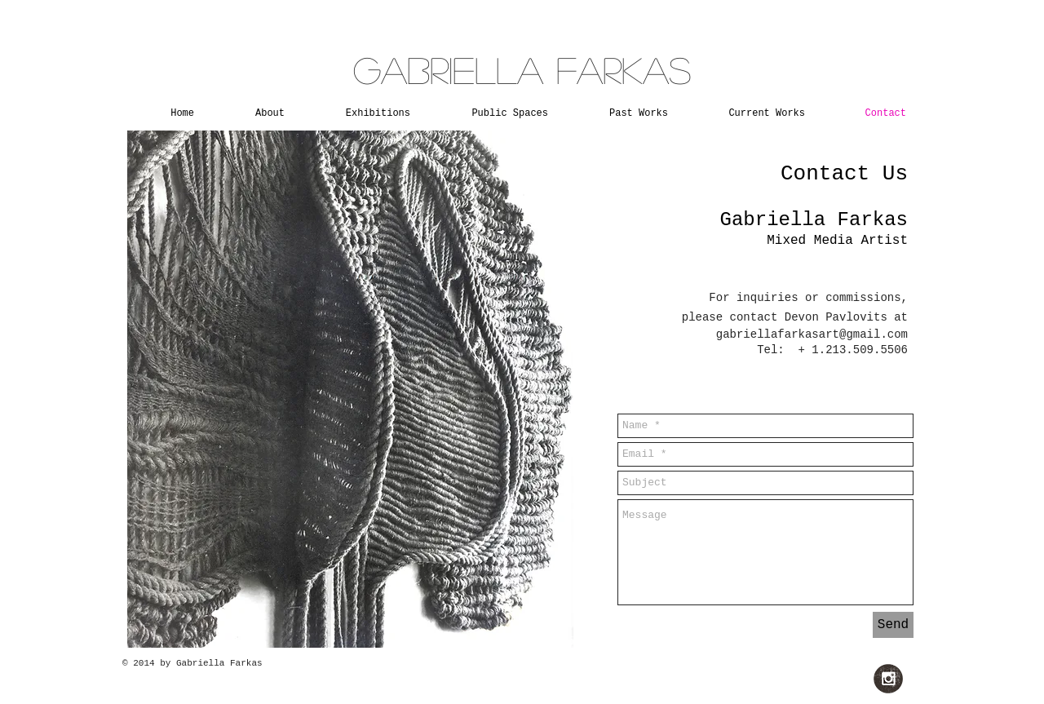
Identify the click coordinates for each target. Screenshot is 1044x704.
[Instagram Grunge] (888, 678)
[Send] (893, 625)
